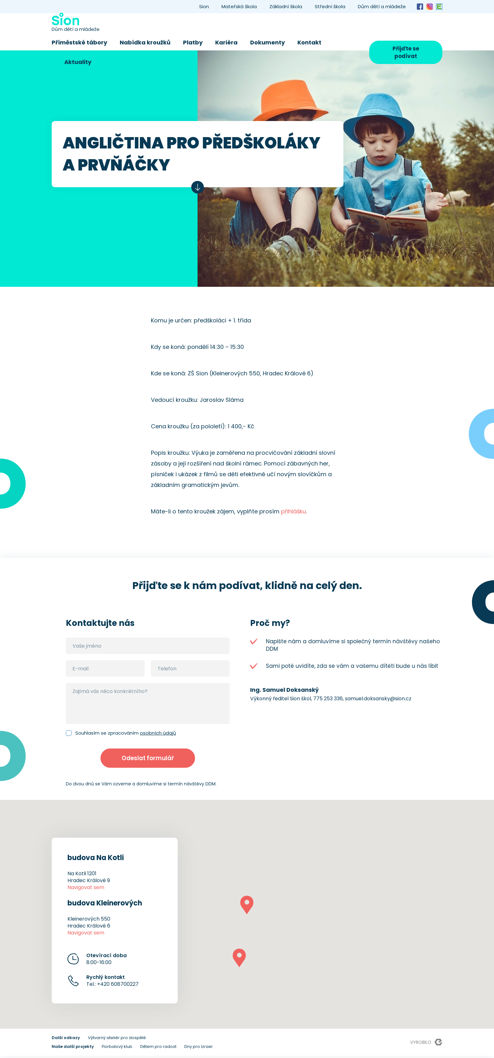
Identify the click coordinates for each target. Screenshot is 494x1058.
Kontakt (309, 42)
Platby (193, 42)
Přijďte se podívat (406, 52)
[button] (247, 907)
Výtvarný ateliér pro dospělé (117, 1040)
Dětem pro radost (158, 1049)
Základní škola (285, 6)
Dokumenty (267, 42)
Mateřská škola (239, 6)
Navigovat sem (85, 889)
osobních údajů (158, 733)
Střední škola (330, 6)
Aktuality (77, 62)
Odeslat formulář (148, 759)
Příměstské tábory (79, 42)
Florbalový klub (117, 1049)
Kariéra (226, 42)
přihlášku (293, 511)
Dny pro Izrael (198, 1049)
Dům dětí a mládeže (382, 6)
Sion (204, 6)
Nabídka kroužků (145, 42)
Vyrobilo (426, 1044)
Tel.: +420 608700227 (112, 983)
